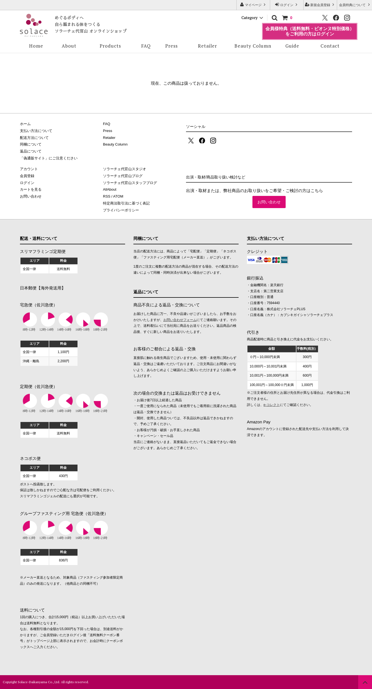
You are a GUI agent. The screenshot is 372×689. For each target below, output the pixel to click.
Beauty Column (252, 46)
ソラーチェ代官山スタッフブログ (130, 183)
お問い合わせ (269, 202)
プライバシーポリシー (121, 210)
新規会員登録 (320, 4)
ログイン (287, 4)
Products (110, 46)
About (69, 46)
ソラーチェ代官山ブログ (123, 176)
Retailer (207, 46)
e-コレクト (272, 405)
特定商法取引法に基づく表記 (126, 203)
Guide (292, 46)
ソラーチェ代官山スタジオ (124, 169)
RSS (106, 196)
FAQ (146, 46)
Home (36, 46)
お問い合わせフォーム (180, 320)
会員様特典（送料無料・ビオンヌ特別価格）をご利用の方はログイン (309, 31)
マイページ (253, 4)
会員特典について (355, 4)
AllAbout (109, 189)
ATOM (118, 196)
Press (171, 46)
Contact (330, 46)
